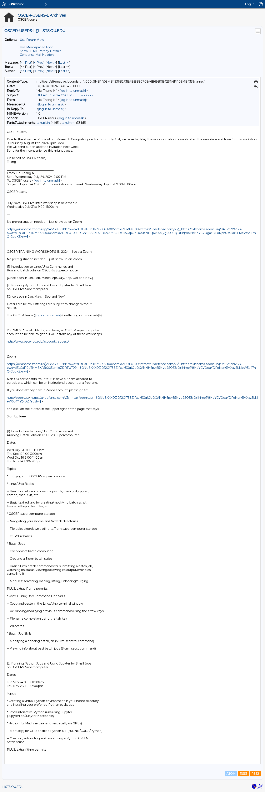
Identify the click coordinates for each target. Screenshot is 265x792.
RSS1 (243, 774)
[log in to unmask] (73, 91)
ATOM (231, 774)
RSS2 (255, 774)
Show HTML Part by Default (40, 51)
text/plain (43, 123)
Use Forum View (32, 40)
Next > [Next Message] (51, 62)
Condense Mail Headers (37, 55)
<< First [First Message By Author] (26, 71)
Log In (250, 4)
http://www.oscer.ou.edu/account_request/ (38, 341)
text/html (68, 123)
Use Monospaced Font (36, 47)
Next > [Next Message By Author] (51, 71)
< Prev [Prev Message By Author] (39, 71)
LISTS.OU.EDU (13, 787)
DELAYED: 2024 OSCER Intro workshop (65, 95)
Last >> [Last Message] (64, 62)
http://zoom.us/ (18, 398)
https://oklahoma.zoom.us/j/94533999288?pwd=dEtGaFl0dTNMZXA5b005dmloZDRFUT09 (73, 229)
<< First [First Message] (26, 62)
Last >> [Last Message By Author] (64, 71)
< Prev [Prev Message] (39, 62)
